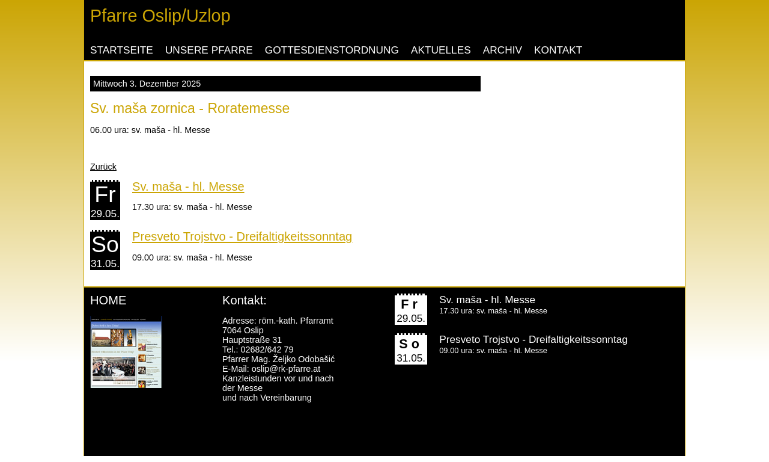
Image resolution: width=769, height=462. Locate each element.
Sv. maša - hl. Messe (188, 186)
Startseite (121, 50)
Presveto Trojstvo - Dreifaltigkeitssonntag (242, 236)
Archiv (502, 50)
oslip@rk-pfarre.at (286, 369)
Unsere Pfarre (209, 50)
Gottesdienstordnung (332, 50)
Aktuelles (441, 50)
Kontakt (558, 50)
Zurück (103, 166)
